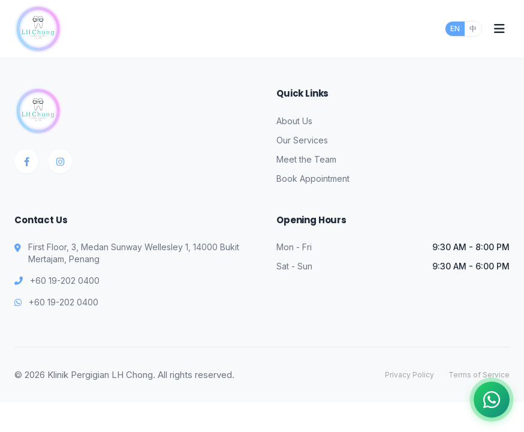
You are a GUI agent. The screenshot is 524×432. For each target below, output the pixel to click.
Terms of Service (479, 374)
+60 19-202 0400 (65, 280)
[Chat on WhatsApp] (492, 400)
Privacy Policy (409, 374)
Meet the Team (306, 159)
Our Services (302, 140)
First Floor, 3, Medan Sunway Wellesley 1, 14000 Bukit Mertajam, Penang (133, 253)
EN (455, 28)
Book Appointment (313, 178)
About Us (294, 121)
